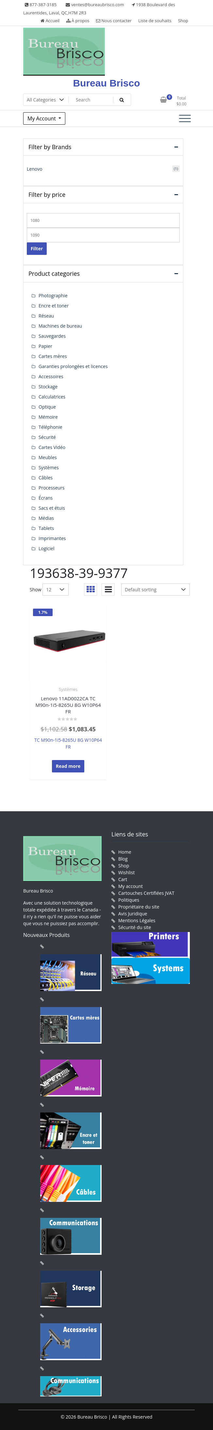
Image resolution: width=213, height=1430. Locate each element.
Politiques (128, 900)
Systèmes (68, 689)
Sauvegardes (52, 336)
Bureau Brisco (106, 83)
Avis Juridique (132, 913)
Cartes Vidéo (52, 447)
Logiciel (47, 548)
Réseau (46, 316)
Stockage (48, 386)
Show (35, 589)
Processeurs (51, 488)
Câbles (46, 477)
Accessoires (51, 376)
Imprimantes (52, 538)
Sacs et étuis (52, 508)
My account (130, 886)
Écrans (46, 498)
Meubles (48, 457)
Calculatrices (52, 397)
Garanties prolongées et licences (73, 366)
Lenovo (34, 169)
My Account (42, 118)
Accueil (50, 20)
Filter (37, 248)
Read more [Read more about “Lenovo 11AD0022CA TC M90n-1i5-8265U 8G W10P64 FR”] (68, 766)
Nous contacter (114, 20)
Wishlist (126, 872)
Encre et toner (54, 306)
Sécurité (47, 437)
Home (124, 852)
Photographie (53, 295)
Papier (45, 346)
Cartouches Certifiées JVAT (146, 893)
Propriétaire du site (138, 907)
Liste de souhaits (155, 20)
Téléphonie (50, 427)
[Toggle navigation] (185, 118)
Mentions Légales (137, 920)
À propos (78, 20)
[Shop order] (155, 589)
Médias (46, 518)
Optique (47, 407)
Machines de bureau (60, 326)
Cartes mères (53, 356)
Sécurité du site (134, 927)
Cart (122, 879)
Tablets (46, 528)
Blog (123, 859)
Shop (183, 20)
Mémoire (48, 417)
